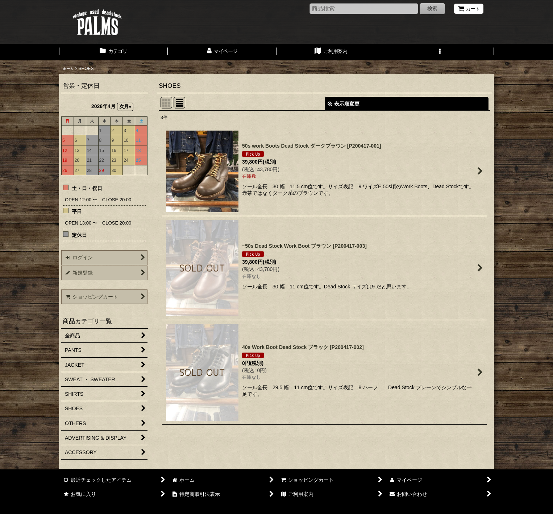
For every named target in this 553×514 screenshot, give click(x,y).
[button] (439, 52)
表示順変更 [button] (343, 104)
